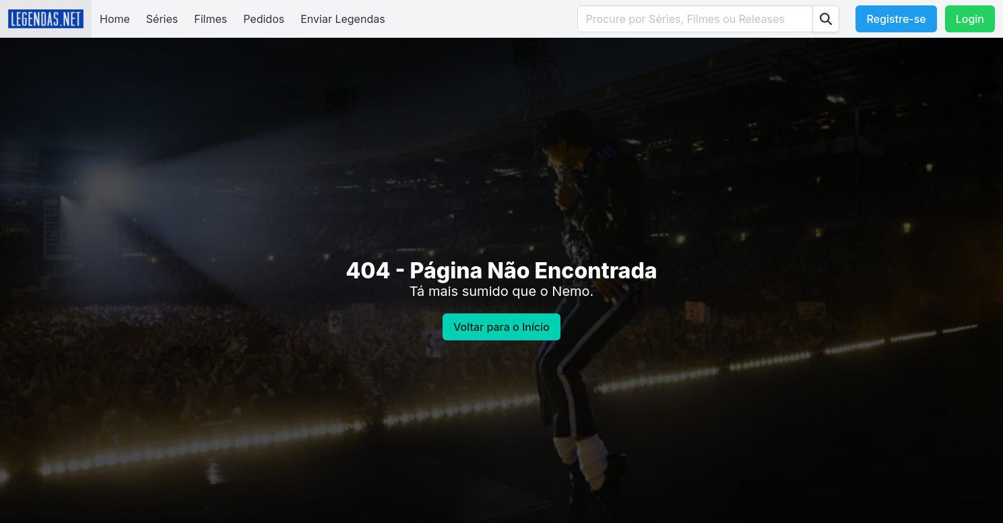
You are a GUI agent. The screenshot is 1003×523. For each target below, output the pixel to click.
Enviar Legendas (342, 19)
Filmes (210, 19)
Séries (162, 19)
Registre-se (896, 19)
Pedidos (263, 19)
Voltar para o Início (501, 327)
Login (970, 19)
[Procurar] (825, 18)
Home (115, 19)
